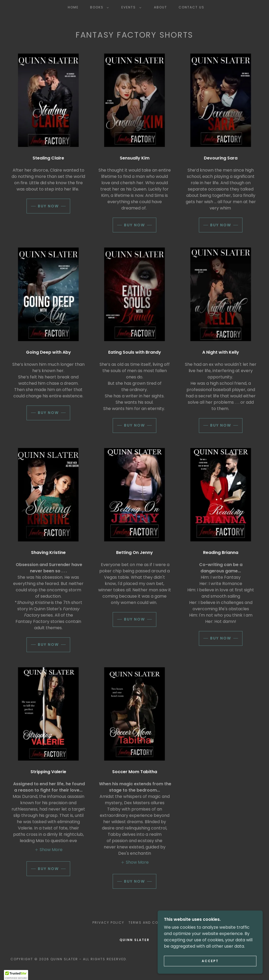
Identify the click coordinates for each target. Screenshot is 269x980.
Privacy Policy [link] (108, 922)
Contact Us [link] (191, 7)
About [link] (160, 7)
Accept (210, 961)
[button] (98, 7)
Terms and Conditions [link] (152, 922)
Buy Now (48, 206)
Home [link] (73, 7)
